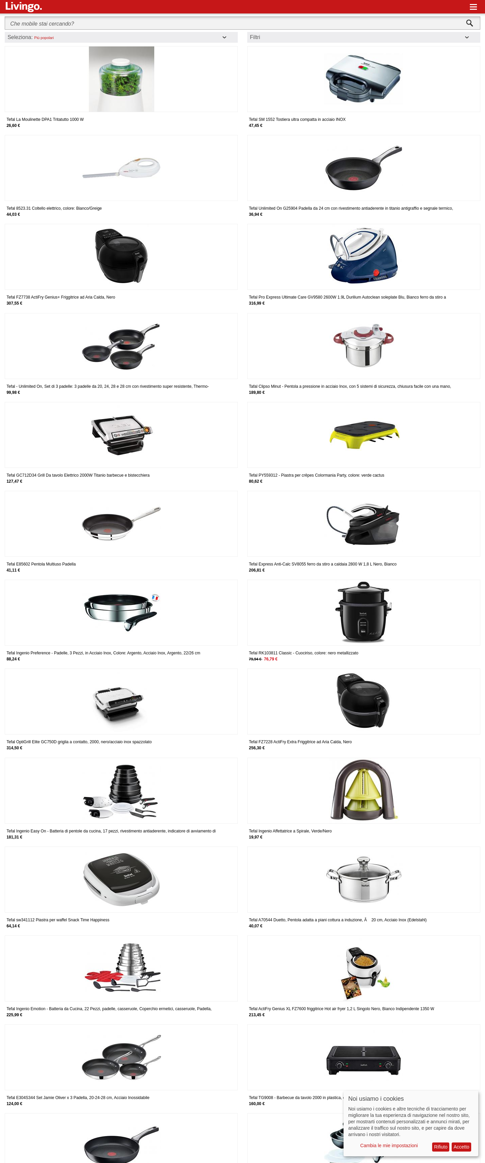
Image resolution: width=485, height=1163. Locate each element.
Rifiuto (441, 1147)
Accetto (462, 1147)
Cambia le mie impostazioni (389, 1145)
